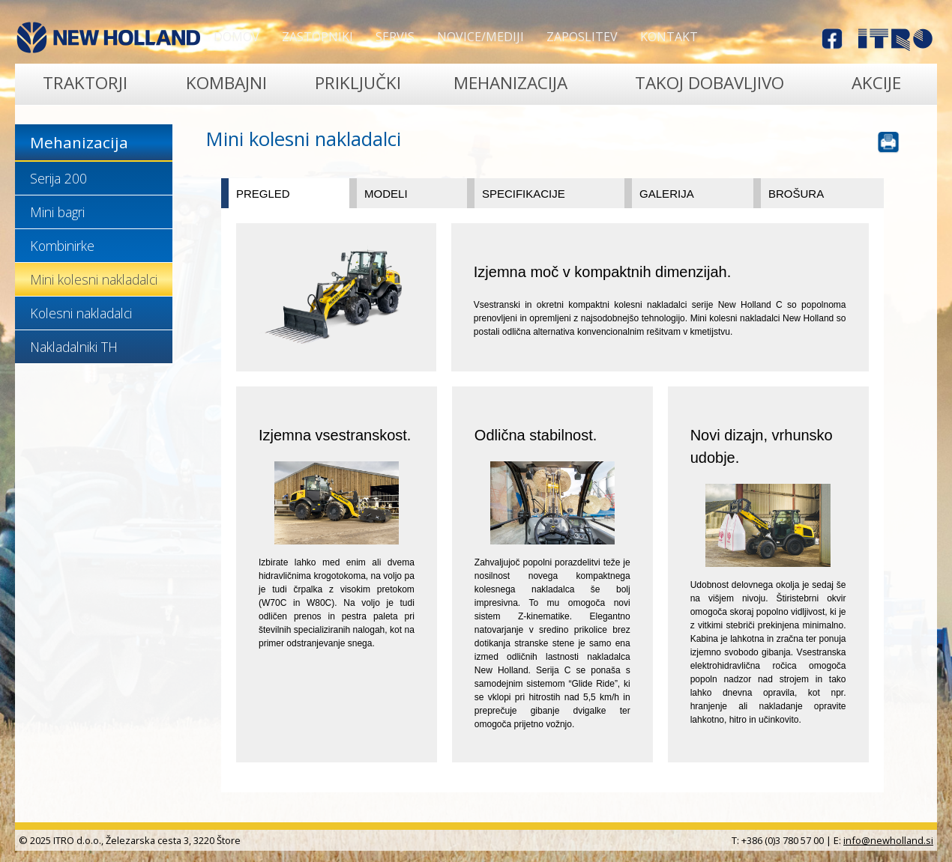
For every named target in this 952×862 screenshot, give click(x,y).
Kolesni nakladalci (81, 313)
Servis (395, 36)
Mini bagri (57, 212)
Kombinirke (62, 246)
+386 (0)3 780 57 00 (782, 840)
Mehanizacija (510, 82)
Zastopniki (317, 36)
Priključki (358, 82)
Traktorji (85, 82)
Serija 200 (58, 178)
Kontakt (669, 36)
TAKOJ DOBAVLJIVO (709, 82)
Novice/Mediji (480, 36)
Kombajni (226, 82)
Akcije (876, 82)
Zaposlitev (582, 36)
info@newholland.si (888, 840)
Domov (236, 36)
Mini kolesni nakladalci (93, 279)
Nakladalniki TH (74, 347)
